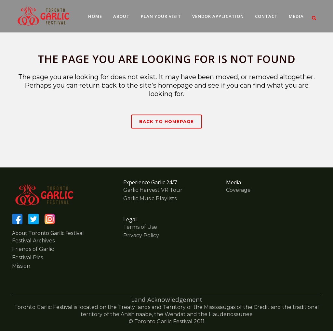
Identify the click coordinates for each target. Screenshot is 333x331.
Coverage (238, 190)
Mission (21, 266)
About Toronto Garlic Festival (48, 233)
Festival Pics (27, 257)
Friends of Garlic (33, 249)
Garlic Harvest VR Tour (152, 190)
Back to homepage (166, 121)
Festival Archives (33, 241)
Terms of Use (140, 227)
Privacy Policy (141, 235)
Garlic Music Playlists (150, 198)
